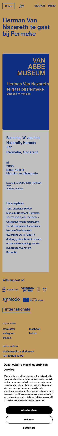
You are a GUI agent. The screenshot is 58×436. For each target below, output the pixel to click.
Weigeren (29, 419)
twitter (33, 333)
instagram (8, 333)
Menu (52, 6)
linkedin (6, 337)
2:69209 (18, 188)
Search (39, 6)
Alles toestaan (29, 410)
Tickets (8, 6)
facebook (34, 329)
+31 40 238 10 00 (13, 355)
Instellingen (29, 427)
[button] (25, 92)
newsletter (8, 329)
